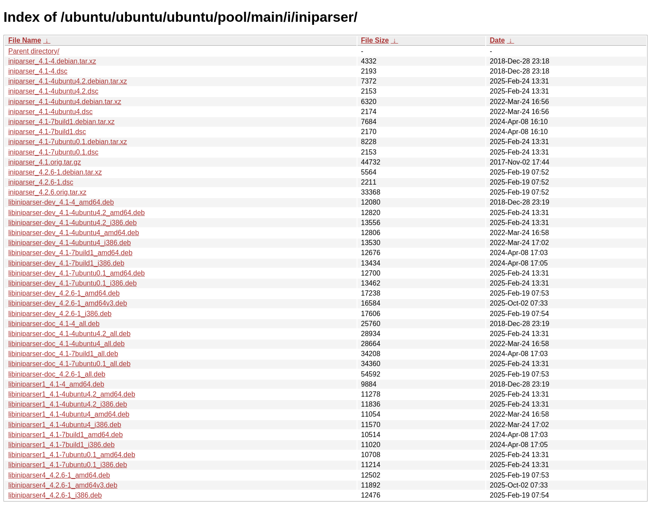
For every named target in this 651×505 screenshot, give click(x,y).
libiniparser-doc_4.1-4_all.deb (54, 323)
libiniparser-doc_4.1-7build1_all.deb (63, 353)
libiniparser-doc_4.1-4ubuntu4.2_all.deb (69, 333)
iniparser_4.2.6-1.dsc (40, 182)
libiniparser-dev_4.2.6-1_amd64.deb (64, 293)
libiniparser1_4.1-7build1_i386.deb (61, 444)
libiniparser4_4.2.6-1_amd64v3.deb (62, 485)
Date (497, 40)
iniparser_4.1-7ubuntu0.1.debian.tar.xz (67, 141)
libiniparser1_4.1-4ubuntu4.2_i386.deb (67, 404)
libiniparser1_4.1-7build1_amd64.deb (65, 434)
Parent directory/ (33, 51)
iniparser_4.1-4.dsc (37, 71)
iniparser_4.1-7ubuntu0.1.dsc (53, 152)
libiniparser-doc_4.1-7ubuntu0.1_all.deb (69, 363)
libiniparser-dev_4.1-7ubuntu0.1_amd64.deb (76, 273)
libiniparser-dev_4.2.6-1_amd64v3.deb (67, 303)
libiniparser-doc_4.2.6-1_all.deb (56, 374)
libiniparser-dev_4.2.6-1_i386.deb (60, 313)
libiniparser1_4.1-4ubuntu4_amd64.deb (68, 414)
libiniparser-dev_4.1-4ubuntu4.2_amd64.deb (76, 212)
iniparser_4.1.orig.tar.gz (44, 162)
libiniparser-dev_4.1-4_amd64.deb (61, 202)
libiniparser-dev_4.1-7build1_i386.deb (66, 263)
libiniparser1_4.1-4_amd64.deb (56, 384)
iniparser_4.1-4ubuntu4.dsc (50, 111)
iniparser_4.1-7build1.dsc (47, 131)
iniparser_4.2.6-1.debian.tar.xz (55, 172)
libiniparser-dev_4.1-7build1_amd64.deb (70, 252)
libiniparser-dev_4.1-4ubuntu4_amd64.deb (73, 232)
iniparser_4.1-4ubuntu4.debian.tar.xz (64, 101)
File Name (24, 40)
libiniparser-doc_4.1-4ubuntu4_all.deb (66, 343)
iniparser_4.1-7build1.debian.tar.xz (61, 121)
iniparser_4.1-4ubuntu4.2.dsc (53, 91)
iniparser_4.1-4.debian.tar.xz (52, 61)
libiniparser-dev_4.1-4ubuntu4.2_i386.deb (72, 222)
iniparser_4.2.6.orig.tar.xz (47, 192)
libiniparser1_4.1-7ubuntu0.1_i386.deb (67, 464)
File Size (375, 40)
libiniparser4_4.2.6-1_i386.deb (55, 495)
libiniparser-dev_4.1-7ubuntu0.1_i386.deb (72, 283)
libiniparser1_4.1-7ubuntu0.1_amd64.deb (71, 454)
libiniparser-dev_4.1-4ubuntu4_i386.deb (69, 242)
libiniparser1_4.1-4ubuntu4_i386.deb (64, 424)
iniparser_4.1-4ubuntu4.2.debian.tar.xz (67, 81)
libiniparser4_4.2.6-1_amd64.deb (59, 475)
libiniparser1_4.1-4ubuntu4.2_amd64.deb (71, 394)
